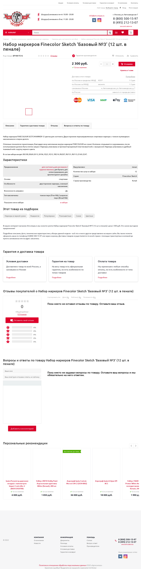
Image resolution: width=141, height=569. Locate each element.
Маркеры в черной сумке (15, 216)
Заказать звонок (126, 26)
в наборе (64, 202)
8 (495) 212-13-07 (125, 22)
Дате (64, 297)
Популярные (49, 216)
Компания (39, 537)
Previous (131, 446)
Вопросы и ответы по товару (76, 125)
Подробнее (130, 76)
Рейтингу (74, 297)
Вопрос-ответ (92, 543)
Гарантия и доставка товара (32, 125)
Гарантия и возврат (107, 3)
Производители (93, 546)
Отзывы (53, 56)
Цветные (89, 216)
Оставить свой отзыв (22, 320)
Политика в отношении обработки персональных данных (62, 565)
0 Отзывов (22, 314)
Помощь (91, 537)
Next (136, 446)
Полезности (88, 297)
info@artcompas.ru (96, 15)
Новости (37, 543)
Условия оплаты (73, 3)
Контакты (134, 3)
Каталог (12, 32)
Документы (64, 540)
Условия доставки (89, 3)
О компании (122, 3)
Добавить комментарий (22, 428)
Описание (9, 125)
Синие (78, 216)
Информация (66, 537)
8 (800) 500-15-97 (125, 18)
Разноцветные (65, 216)
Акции (60, 3)
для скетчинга (48, 167)
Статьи (89, 540)
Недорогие (34, 216)
